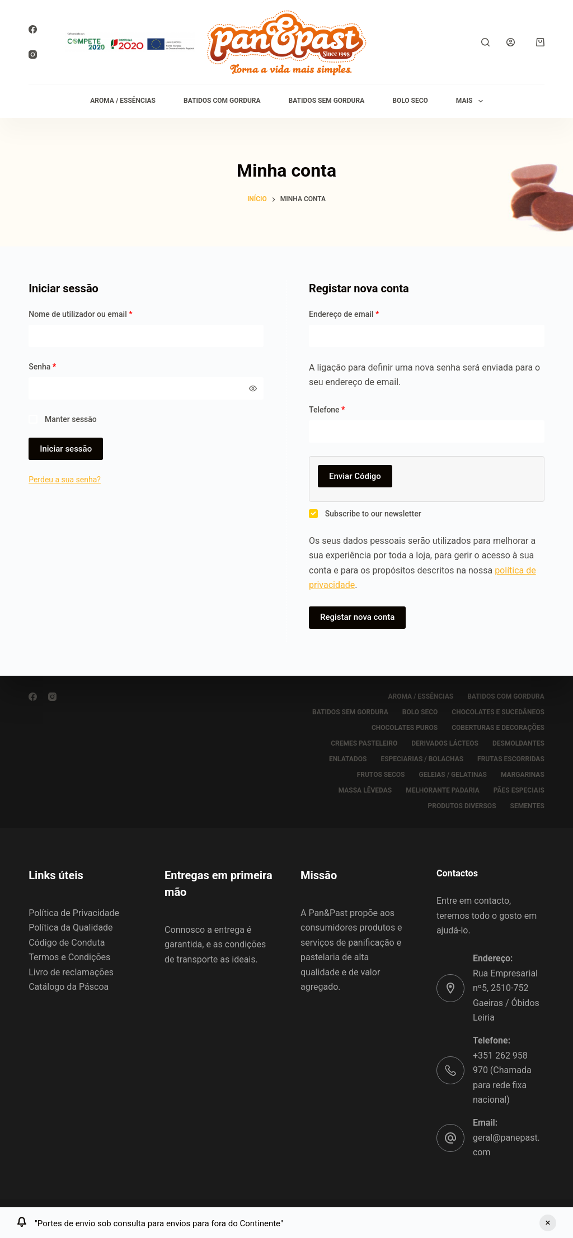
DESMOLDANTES (518, 743)
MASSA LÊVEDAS (365, 790)
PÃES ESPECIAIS (519, 790)
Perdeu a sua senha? (65, 479)
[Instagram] (33, 54)
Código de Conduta (67, 942)
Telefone (327, 409)
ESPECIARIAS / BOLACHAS (422, 759)
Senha (62, 366)
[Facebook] (33, 29)
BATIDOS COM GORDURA (222, 101)
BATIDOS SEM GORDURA (327, 101)
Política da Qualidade (70, 927)
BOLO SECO (410, 101)
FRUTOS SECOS (381, 775)
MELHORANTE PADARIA (443, 790)
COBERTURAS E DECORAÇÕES (498, 728)
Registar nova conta (357, 617)
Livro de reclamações (71, 972)
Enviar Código (355, 476)
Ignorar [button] (547, 1223)
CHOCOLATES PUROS (405, 728)
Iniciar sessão (66, 449)
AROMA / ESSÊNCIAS (123, 101)
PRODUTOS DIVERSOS (462, 806)
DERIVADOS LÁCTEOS (444, 743)
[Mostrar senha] (253, 388)
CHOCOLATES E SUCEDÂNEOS (498, 712)
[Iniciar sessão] (510, 42)
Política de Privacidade (74, 913)
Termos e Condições (69, 957)
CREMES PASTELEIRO (364, 743)
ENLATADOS (348, 759)
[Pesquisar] (485, 42)
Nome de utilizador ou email (100, 313)
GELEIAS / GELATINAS (453, 775)
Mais (471, 101)
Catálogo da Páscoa (69, 986)
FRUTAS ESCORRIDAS (510, 759)
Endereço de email (363, 313)
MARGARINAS (522, 775)
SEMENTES (527, 806)
